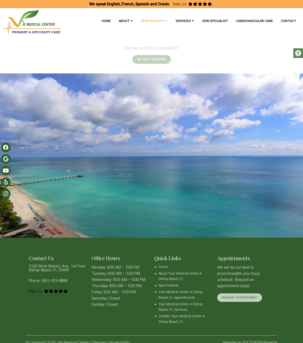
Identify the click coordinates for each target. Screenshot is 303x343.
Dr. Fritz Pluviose (151, 59)
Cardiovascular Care (254, 21)
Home (106, 21)
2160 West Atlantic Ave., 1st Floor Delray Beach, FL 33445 (57, 268)
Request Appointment (239, 297)
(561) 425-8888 (54, 281)
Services (183, 21)
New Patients (152, 21)
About (124, 21)
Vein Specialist (215, 21)
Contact (288, 21)
